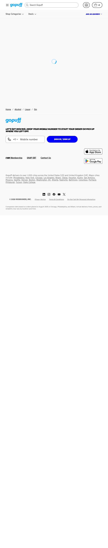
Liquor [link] (27, 109)
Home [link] (8, 109)
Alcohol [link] (18, 109)
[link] (16, 5)
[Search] (53, 5)
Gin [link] (35, 109)
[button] (97, 5)
